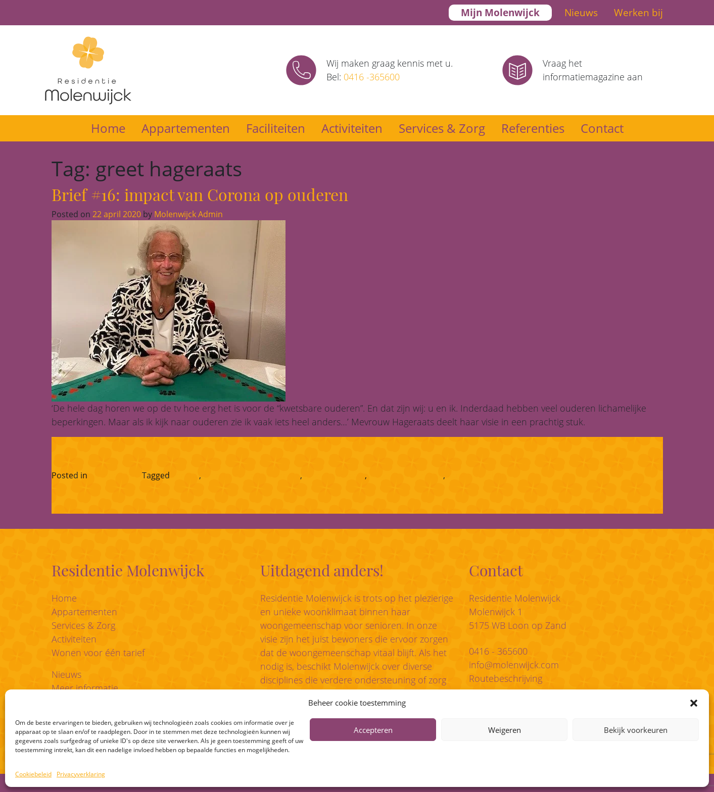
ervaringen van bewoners (251, 475)
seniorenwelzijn (476, 475)
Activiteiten (352, 128)
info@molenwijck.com (514, 665)
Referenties (532, 128)
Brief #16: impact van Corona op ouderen (200, 194)
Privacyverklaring (81, 774)
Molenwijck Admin (187, 214)
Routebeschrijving (505, 678)
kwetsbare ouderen (406, 475)
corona (185, 475)
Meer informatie (85, 688)
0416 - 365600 (498, 651)
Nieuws (581, 12)
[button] (694, 703)
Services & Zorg (442, 128)
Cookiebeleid (33, 774)
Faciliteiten (275, 128)
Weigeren (504, 730)
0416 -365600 (372, 77)
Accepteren (373, 730)
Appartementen (185, 128)
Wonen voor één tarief (98, 653)
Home (108, 128)
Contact (602, 128)
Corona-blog (113, 475)
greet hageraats (334, 475)
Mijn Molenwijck (500, 12)
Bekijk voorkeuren (636, 730)
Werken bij (638, 12)
